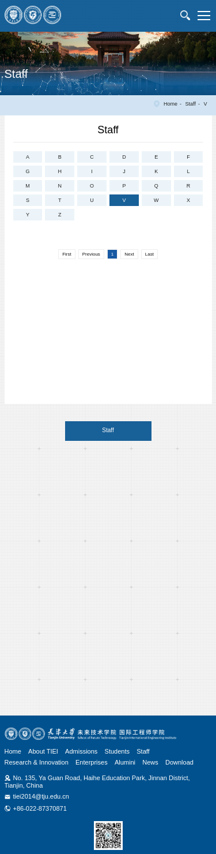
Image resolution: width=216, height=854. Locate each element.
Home (170, 104)
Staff (190, 104)
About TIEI (43, 751)
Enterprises (91, 762)
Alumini (125, 762)
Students (117, 751)
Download (179, 762)
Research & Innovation (37, 762)
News (150, 762)
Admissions (81, 751)
